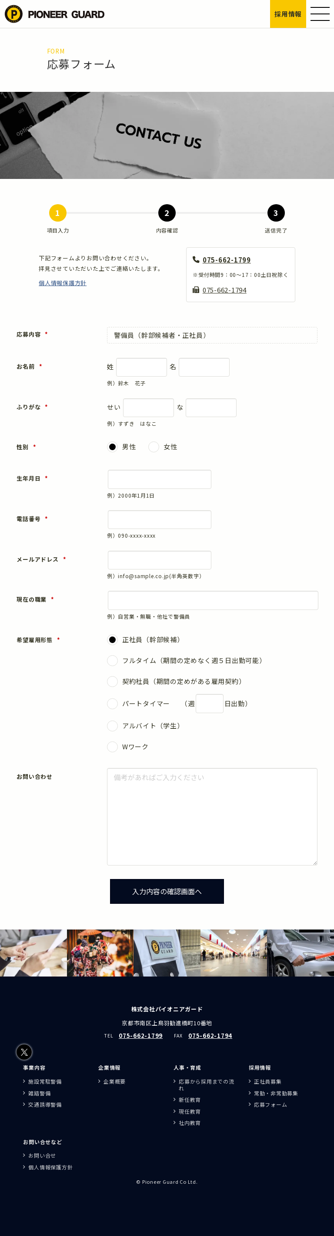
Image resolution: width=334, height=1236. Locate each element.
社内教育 (190, 1122)
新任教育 (190, 1099)
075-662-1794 (225, 291)
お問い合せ (42, 1155)
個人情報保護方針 (63, 285)
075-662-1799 (227, 261)
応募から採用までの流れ (206, 1085)
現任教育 (190, 1111)
